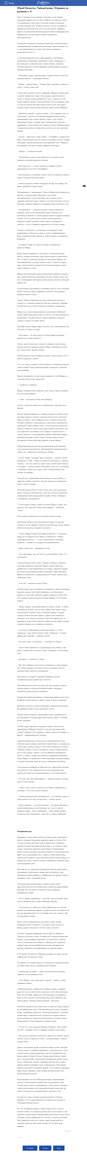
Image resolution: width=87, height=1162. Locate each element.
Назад (66, 1132)
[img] (43, 3)
